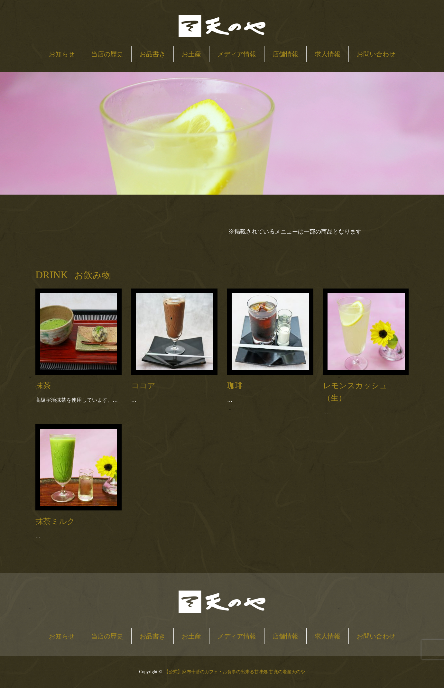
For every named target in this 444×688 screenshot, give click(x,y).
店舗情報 (285, 54)
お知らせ (62, 54)
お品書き (152, 54)
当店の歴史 (107, 54)
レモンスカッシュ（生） (355, 391)
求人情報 (327, 54)
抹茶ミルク (55, 521)
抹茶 (43, 385)
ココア (143, 385)
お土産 (191, 54)
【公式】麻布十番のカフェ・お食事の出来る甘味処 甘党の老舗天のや (234, 671)
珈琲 (235, 385)
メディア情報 (236, 54)
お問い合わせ (376, 54)
